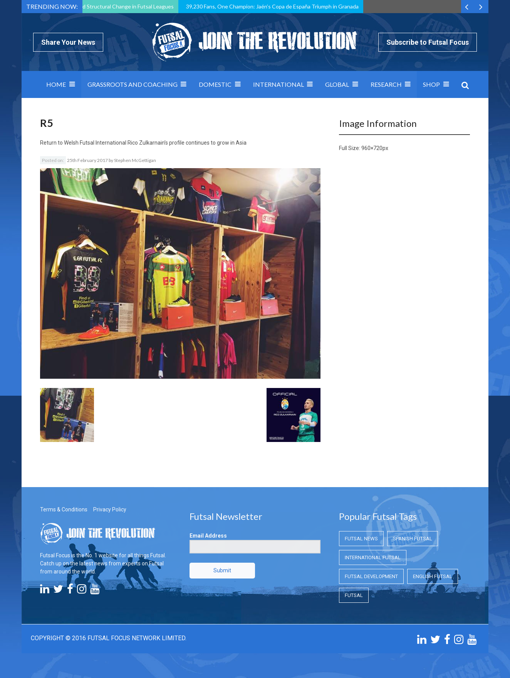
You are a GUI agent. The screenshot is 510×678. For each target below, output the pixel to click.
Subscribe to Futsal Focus (427, 42)
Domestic (215, 84)
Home (56, 84)
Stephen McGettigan (135, 160)
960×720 (371, 148)
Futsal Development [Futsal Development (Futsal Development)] (371, 576)
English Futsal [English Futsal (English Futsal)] (432, 576)
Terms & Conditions (63, 509)
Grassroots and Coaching (132, 84)
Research (386, 84)
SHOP (431, 84)
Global (337, 84)
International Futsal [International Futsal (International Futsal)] (373, 557)
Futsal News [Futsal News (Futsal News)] (361, 538)
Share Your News (68, 42)
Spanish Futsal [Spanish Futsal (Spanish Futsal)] (412, 538)
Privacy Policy (109, 509)
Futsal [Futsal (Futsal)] (354, 595)
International (278, 84)
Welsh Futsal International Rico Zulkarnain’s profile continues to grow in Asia (155, 143)
